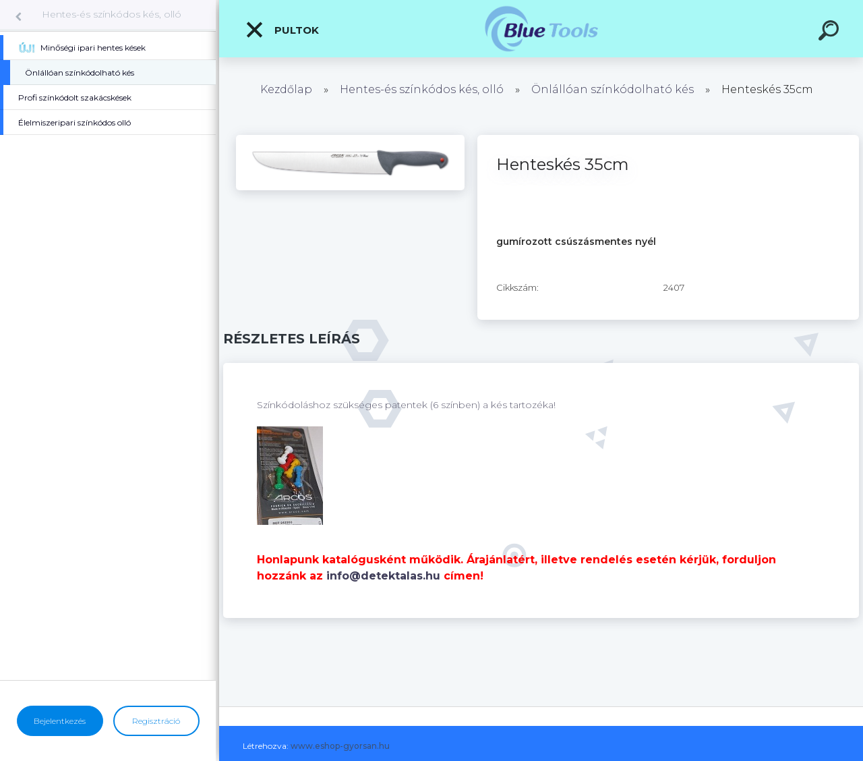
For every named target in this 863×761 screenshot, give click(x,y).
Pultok (282, 30)
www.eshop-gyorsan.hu (340, 746)
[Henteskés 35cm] (350, 140)
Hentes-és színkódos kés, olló (111, 14)
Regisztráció (156, 721)
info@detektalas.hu (383, 575)
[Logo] (541, 29)
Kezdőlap (286, 89)
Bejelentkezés (60, 721)
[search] (831, 32)
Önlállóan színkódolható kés (612, 89)
